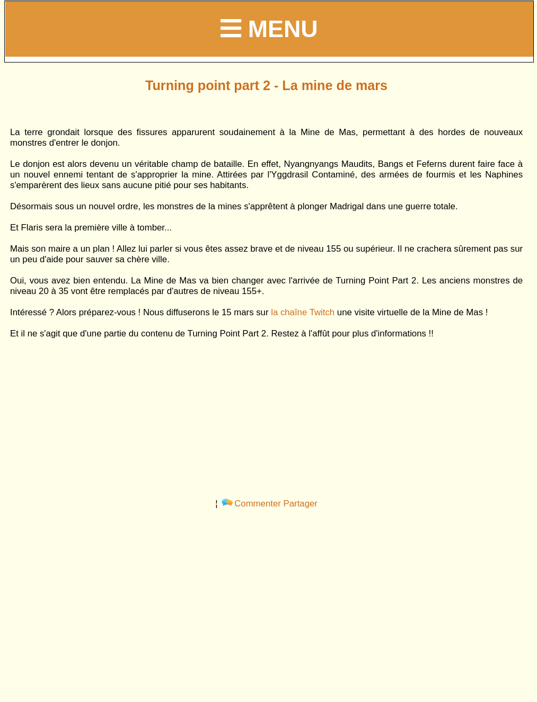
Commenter (251, 504)
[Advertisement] (266, 413)
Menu (269, 28)
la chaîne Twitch (302, 312)
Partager (301, 504)
